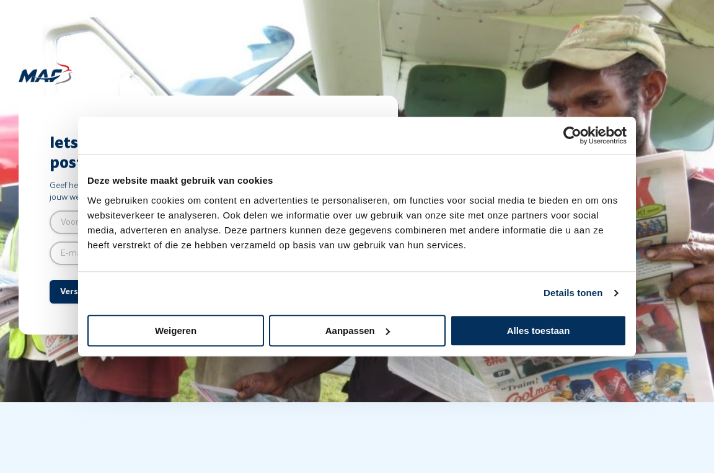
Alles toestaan (538, 330)
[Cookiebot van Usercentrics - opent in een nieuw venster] (572, 135)
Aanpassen (357, 330)
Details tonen (573, 292)
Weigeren (175, 330)
